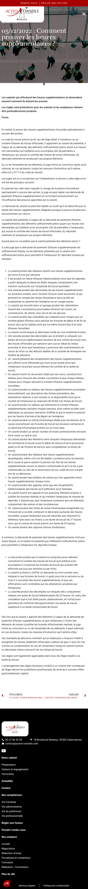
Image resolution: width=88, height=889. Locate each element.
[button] (83, 13)
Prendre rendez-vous (14, 829)
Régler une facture (12, 822)
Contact (6, 788)
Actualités (7, 781)
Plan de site (8, 874)
